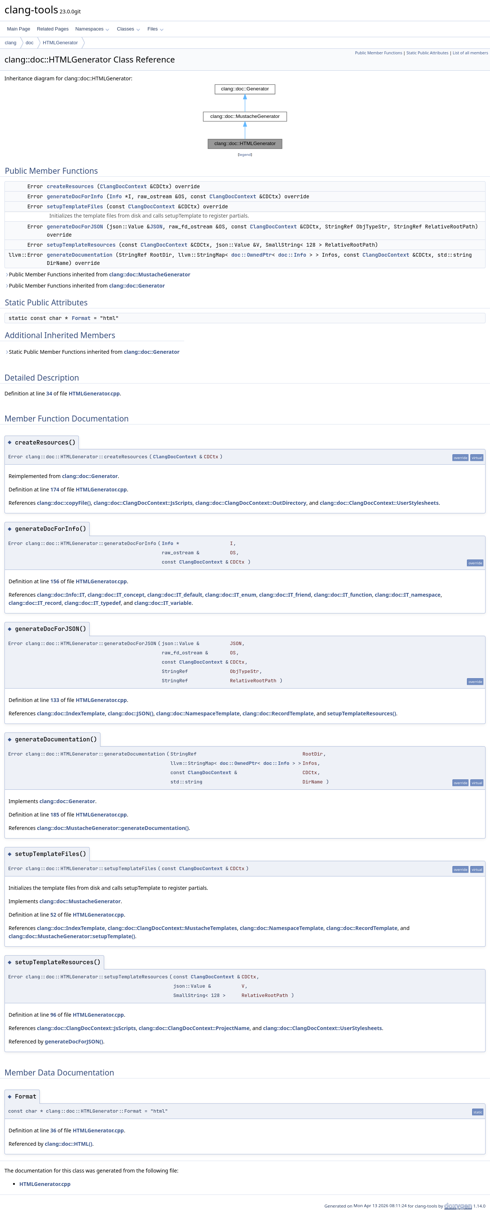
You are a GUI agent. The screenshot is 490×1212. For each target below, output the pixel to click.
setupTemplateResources (81, 244)
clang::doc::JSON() (131, 713)
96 (53, 1014)
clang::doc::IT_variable (163, 602)
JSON (156, 226)
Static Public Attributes (427, 52)
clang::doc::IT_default (174, 594)
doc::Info (292, 254)
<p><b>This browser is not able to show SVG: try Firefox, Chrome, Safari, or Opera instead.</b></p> (245, 117)
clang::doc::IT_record (35, 602)
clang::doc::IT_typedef (92, 602)
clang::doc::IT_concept (115, 594)
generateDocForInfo (75, 196)
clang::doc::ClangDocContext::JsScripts (142, 502)
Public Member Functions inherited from (97, 274)
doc (29, 42)
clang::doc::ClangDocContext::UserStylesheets (379, 502)
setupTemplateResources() (361, 713)
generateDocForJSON (75, 226)
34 (49, 393)
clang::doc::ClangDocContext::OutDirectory (250, 502)
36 (53, 1130)
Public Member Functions (378, 52)
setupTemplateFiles (75, 206)
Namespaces (92, 29)
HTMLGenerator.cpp (94, 393)
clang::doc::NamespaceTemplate (198, 713)
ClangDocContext (123, 186)
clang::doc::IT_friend (285, 594)
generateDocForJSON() (74, 1041)
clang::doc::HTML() (68, 1143)
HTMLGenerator (60, 42)
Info (115, 196)
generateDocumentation (79, 254)
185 (54, 814)
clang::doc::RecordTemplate (278, 713)
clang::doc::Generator (137, 285)
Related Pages (52, 29)
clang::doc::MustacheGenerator (149, 274)
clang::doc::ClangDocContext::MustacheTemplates (172, 928)
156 (54, 581)
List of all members (470, 52)
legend (245, 154)
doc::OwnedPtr (251, 254)
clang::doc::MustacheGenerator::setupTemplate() (72, 936)
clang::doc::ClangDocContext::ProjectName (194, 1028)
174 (54, 489)
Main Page (18, 29)
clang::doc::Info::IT (60, 594)
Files (156, 29)
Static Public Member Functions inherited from (92, 351)
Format (81, 318)
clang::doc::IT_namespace (408, 594)
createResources (70, 186)
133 (54, 699)
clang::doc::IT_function (343, 594)
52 (53, 914)
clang (10, 42)
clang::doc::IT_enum (230, 594)
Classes (128, 29)
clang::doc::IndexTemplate (71, 713)
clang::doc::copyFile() (64, 502)
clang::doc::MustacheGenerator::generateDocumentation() (113, 827)
